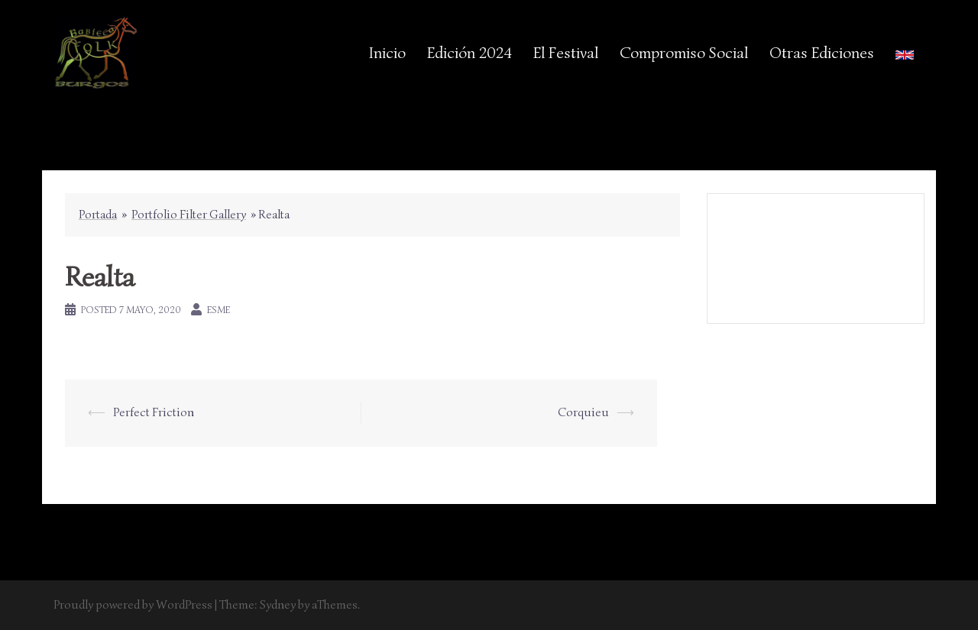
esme (218, 309)
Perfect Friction (153, 412)
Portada (98, 214)
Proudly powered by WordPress (132, 604)
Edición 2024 (469, 53)
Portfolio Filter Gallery (188, 214)
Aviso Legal (818, 247)
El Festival (565, 53)
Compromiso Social (684, 53)
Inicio (387, 53)
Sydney (278, 604)
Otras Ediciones (821, 53)
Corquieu (583, 412)
